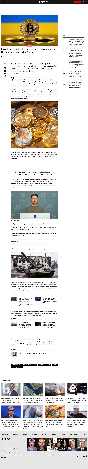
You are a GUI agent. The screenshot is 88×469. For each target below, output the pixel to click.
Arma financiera (16, 364)
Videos (63, 434)
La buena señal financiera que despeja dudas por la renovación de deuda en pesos (10, 400)
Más (75, 35)
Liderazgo (15, 434)
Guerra (34, 364)
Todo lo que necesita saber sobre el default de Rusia (32, 353)
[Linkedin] (86, 456)
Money (25, 434)
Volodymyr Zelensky (17, 367)
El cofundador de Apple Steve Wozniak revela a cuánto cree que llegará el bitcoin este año (50, 300)
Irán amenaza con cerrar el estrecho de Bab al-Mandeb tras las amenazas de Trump (32, 400)
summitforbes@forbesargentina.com (12, 448)
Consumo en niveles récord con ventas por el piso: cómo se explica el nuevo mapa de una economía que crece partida (76, 43)
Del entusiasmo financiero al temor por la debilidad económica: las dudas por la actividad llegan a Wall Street (10, 423)
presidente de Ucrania (30, 77)
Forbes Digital (4, 55)
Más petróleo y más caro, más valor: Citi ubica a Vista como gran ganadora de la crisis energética (76, 423)
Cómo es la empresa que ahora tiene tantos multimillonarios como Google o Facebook (49, 325)
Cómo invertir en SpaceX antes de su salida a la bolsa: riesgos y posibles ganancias (76, 400)
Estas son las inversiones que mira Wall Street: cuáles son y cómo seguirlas (54, 400)
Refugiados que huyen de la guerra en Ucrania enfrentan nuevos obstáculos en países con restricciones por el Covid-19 (26, 302)
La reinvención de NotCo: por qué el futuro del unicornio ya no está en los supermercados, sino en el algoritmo (76, 75)
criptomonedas (26, 364)
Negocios (34, 434)
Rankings (54, 434)
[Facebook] (77, 456)
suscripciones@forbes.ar (12, 450)
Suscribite (77, 1)
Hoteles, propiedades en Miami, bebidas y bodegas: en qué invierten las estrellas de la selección (75, 85)
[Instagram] (81, 456)
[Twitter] (79, 456)
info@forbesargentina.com (10, 446)
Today (84, 434)
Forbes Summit (73, 434)
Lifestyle (44, 434)
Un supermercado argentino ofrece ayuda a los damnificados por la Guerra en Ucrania (25, 325)
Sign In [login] (84, 1)
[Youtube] (84, 456)
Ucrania (14, 92)
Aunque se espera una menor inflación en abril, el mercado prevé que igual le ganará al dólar (54, 423)
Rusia (49, 364)
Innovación (5, 434)
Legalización (42, 364)
